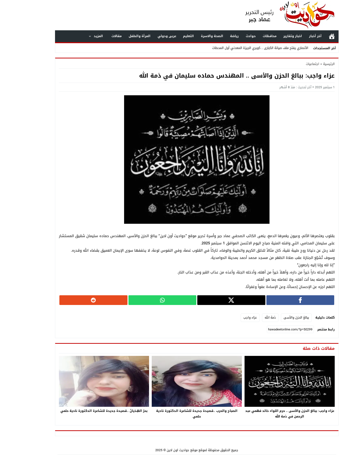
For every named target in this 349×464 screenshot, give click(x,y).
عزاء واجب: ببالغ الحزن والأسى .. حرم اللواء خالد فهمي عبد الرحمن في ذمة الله (267, 413)
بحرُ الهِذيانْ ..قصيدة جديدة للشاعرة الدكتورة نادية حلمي (81, 411)
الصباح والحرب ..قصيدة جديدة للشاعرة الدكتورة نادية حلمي (174, 413)
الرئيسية (309, 36)
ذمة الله (248, 317)
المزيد (76, 36)
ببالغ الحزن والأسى (274, 317)
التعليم (166, 36)
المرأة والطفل (117, 36)
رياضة (212, 36)
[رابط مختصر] (268, 329)
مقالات (94, 36)
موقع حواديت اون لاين (159, 450)
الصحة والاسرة (190, 36)
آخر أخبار (293, 36)
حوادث (228, 36)
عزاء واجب (228, 317)
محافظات (247, 36)
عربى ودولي (144, 36)
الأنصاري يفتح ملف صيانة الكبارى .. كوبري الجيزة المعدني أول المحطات (238, 48)
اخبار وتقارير (270, 36)
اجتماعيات (290, 64)
